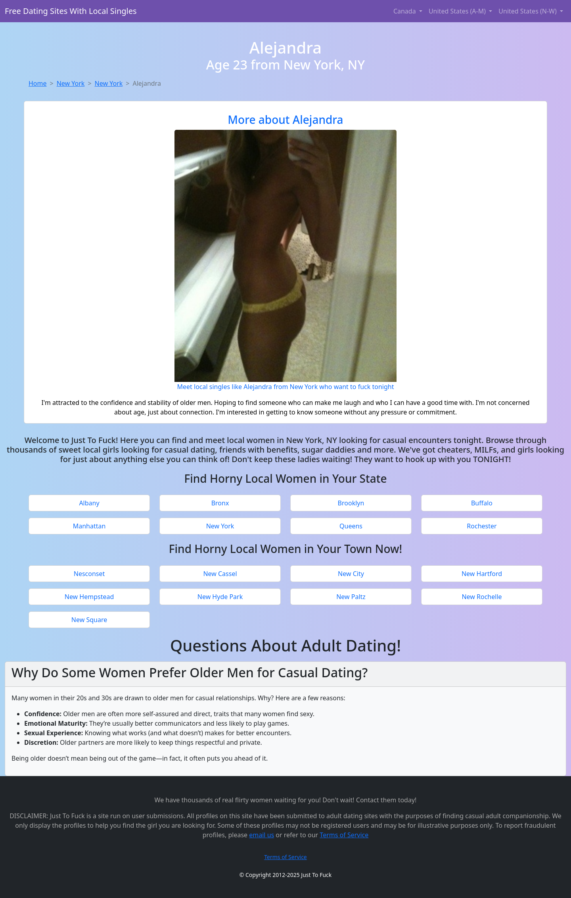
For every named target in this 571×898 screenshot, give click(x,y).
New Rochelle (482, 596)
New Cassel (220, 573)
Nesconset (89, 573)
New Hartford (482, 573)
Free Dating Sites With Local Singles (71, 11)
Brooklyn (351, 503)
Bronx (220, 503)
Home (38, 83)
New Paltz (351, 596)
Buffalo (481, 503)
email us (261, 835)
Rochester (481, 526)
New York (71, 83)
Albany (89, 503)
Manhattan (89, 526)
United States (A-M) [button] (458, 11)
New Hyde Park (220, 596)
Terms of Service (344, 835)
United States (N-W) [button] (528, 11)
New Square (89, 619)
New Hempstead (89, 596)
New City (351, 573)
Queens (350, 526)
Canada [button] (405, 11)
